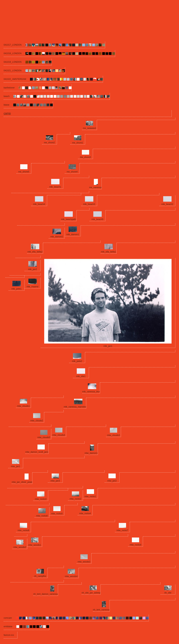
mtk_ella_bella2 (35, 252)
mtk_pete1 (16, 289)
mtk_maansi (32, 286)
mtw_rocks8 (23, 530)
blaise (6, 105)
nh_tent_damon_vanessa (45, 594)
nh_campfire (40, 576)
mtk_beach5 (97, 219)
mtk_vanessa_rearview (75, 407)
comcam (8, 618)
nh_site (167, 592)
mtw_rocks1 (90, 496)
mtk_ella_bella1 (108, 252)
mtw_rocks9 (135, 545)
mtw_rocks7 (122, 530)
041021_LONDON (12, 70)
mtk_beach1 (55, 187)
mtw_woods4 (71, 576)
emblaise (8, 626)
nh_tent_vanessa (101, 609)
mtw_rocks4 (85, 513)
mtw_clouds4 (58, 435)
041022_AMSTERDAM (15, 79)
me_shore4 (72, 171)
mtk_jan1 (108, 346)
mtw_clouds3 (113, 435)
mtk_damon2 (56, 236)
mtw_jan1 (15, 466)
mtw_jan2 (112, 481)
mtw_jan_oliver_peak (22, 482)
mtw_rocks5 (57, 513)
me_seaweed (89, 128)
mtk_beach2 (167, 204)
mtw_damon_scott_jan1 (36, 452)
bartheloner (9, 87)
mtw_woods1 (34, 545)
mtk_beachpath (68, 219)
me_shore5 (23, 171)
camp (7, 113)
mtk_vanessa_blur (91, 391)
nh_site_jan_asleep (91, 592)
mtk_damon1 (72, 234)
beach (7, 96)
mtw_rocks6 (42, 516)
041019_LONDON (12, 62)
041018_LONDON (12, 53)
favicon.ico (9, 635)
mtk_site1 (80, 376)
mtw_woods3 (83, 561)
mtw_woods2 (19, 547)
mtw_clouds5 (43, 437)
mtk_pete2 (77, 361)
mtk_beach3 (89, 204)
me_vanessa (95, 187)
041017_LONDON (12, 45)
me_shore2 (49, 142)
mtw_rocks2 (75, 499)
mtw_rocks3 (40, 499)
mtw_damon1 (91, 453)
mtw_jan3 (55, 481)
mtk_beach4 (39, 204)
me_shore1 (77, 142)
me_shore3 (85, 157)
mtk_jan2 (32, 269)
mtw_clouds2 (36, 420)
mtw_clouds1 (23, 406)
